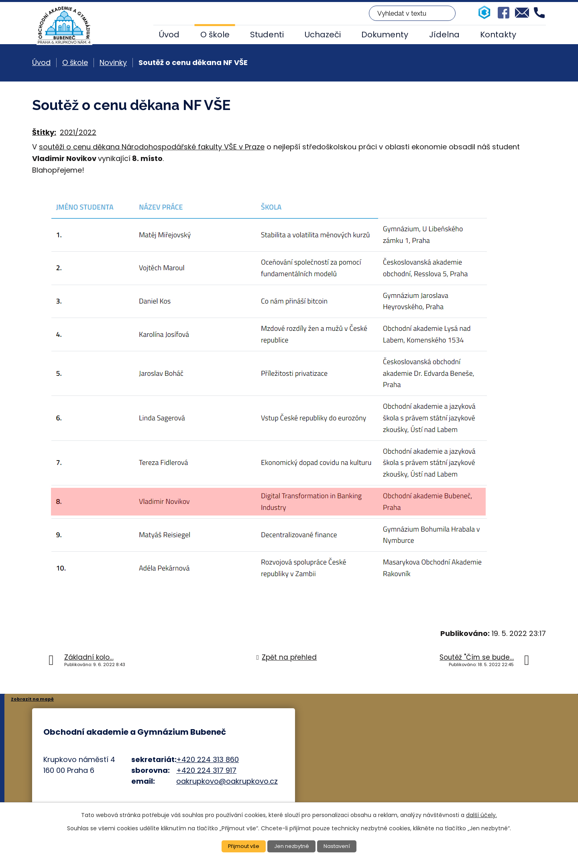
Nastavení (340, 846)
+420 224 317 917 (206, 770)
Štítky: (44, 132)
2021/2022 (78, 132)
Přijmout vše (241, 846)
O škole (215, 34)
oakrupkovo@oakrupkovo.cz (227, 781)
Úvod (169, 34)
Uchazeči (323, 34)
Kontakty (498, 34)
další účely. (481, 814)
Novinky (113, 62)
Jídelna (444, 34)
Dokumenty (384, 34)
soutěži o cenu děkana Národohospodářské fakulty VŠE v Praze (152, 147)
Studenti (267, 34)
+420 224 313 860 (207, 759)
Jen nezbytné (292, 846)
